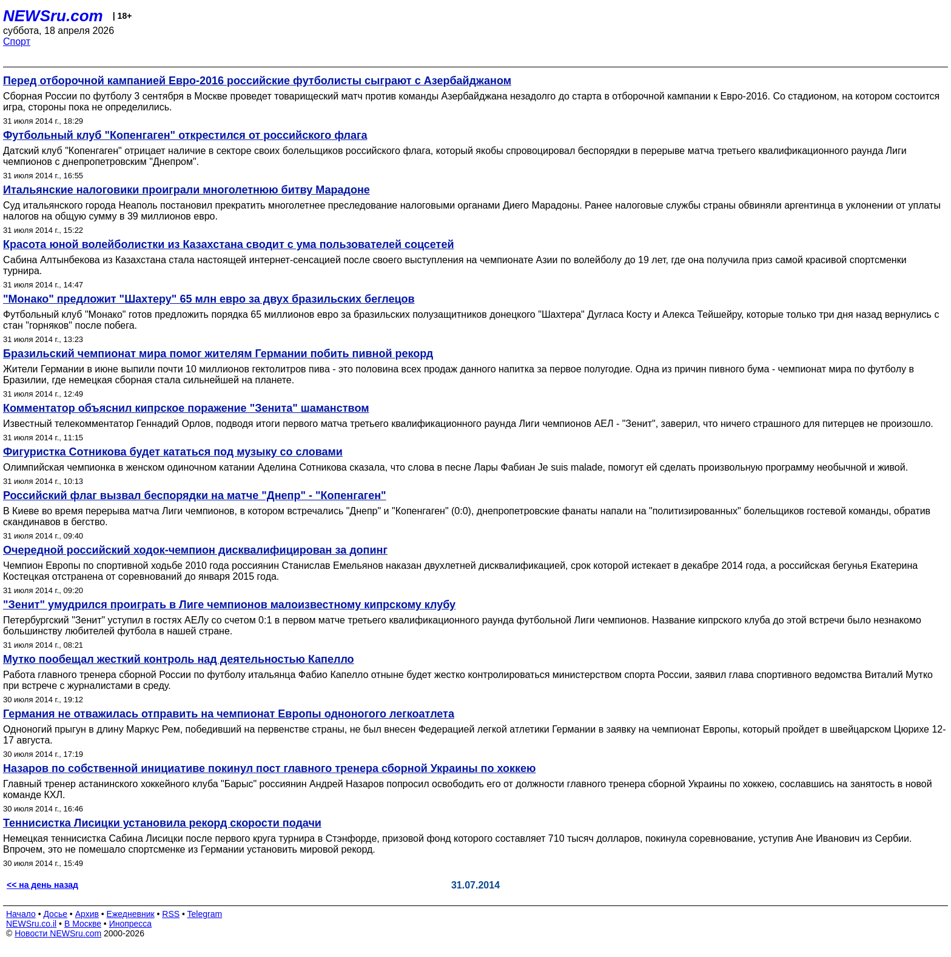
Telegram (205, 914)
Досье (55, 914)
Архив (87, 914)
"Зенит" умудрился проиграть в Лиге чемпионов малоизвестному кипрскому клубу (229, 605)
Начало (21, 914)
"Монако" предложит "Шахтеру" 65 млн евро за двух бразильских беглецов (209, 299)
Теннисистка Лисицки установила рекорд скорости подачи (162, 823)
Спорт (16, 41)
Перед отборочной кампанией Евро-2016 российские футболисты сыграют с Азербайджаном (257, 81)
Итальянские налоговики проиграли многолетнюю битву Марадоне (186, 190)
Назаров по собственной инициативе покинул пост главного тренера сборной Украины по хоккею (269, 768)
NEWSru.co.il (31, 923)
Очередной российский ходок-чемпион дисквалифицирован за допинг (195, 550)
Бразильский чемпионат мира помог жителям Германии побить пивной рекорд (218, 354)
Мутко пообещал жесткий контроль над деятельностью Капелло (178, 659)
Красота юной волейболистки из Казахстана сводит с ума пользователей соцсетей (228, 244)
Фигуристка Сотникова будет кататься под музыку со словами (173, 452)
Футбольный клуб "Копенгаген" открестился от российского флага (185, 135)
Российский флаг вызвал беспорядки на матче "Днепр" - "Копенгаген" (194, 495)
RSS (171, 914)
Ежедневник (131, 914)
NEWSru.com (53, 16)
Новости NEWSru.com (58, 933)
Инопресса (130, 923)
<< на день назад (42, 885)
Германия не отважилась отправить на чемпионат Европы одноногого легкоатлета (228, 714)
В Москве (82, 923)
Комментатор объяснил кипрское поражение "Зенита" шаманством (186, 408)
